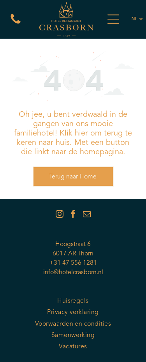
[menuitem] (73, 301)
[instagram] (59, 215)
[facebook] (73, 215)
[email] (87, 215)
